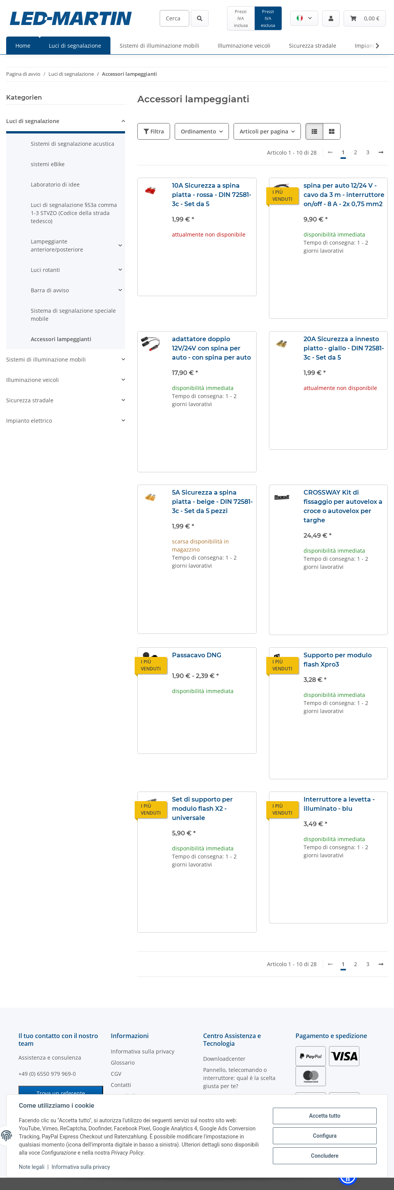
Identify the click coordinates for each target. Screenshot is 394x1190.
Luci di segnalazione (32, 121)
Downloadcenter (224, 1058)
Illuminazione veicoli (32, 379)
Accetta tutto (325, 1116)
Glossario (123, 1062)
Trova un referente (61, 1093)
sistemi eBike (48, 164)
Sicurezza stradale (29, 400)
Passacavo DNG (196, 655)
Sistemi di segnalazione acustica (72, 143)
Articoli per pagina (264, 131)
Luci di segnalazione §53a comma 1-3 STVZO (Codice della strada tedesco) (74, 213)
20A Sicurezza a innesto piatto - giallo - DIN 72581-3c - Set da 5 (344, 348)
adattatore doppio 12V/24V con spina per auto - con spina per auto (211, 348)
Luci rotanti (45, 269)
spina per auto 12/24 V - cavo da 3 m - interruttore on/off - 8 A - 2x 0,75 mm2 (344, 195)
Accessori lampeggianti (61, 339)
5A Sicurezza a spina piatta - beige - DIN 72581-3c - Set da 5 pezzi (212, 502)
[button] (304, 18)
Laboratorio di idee (55, 184)
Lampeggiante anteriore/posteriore (57, 245)
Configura (324, 1136)
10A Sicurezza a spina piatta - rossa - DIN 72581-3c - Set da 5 (211, 195)
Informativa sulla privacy (81, 1167)
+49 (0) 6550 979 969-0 (47, 1073)
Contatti (121, 1084)
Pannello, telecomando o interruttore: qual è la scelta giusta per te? (239, 1078)
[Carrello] (365, 18)
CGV (116, 1073)
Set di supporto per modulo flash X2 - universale (202, 809)
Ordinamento (198, 131)
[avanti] (381, 152)
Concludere (325, 1156)
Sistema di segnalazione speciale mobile (73, 314)
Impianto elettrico (29, 420)
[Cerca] (174, 18)
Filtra (154, 131)
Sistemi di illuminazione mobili (46, 359)
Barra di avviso (50, 290)
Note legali (32, 1167)
